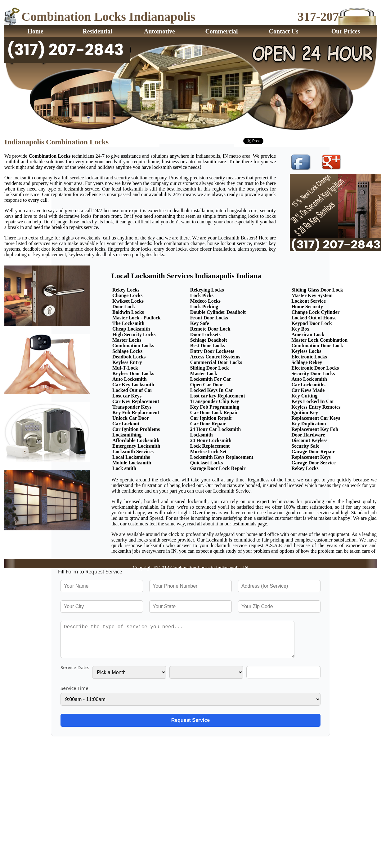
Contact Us (283, 31)
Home (35, 31)
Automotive (159, 31)
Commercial (221, 31)
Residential (97, 31)
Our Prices (345, 31)
